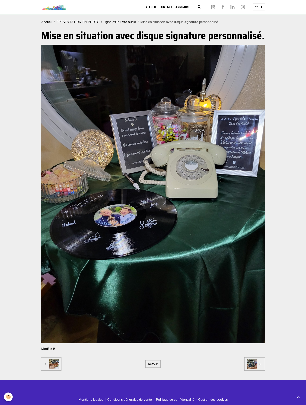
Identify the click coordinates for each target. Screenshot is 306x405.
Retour (153, 364)
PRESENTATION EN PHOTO (77, 22)
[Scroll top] (298, 397)
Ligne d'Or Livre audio (120, 22)
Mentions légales (90, 399)
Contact (166, 6)
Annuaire (182, 6)
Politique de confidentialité (175, 399)
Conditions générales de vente (129, 399)
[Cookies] (8, 396)
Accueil (151, 6)
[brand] (54, 7)
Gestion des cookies (213, 399)
